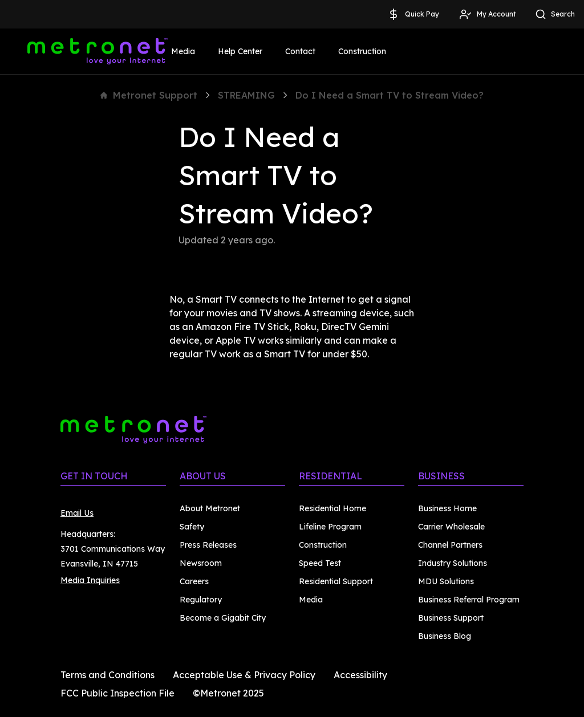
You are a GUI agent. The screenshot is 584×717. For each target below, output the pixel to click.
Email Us (77, 513)
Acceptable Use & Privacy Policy (244, 675)
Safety (192, 527)
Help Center (240, 51)
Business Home (447, 508)
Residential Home (332, 508)
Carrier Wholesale (451, 527)
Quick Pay (413, 14)
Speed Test (320, 563)
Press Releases (208, 545)
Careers (194, 581)
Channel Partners (450, 545)
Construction (362, 51)
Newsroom (201, 563)
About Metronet (210, 508)
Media (183, 51)
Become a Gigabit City (223, 618)
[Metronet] (97, 51)
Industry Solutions (452, 563)
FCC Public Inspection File (117, 693)
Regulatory (201, 599)
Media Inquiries (90, 580)
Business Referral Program (469, 599)
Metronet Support (148, 95)
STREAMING (246, 95)
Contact (300, 51)
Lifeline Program (330, 527)
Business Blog (444, 636)
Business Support (451, 618)
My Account (487, 14)
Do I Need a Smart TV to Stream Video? (389, 95)
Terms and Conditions (107, 675)
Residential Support (336, 581)
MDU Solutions (446, 581)
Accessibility (360, 675)
